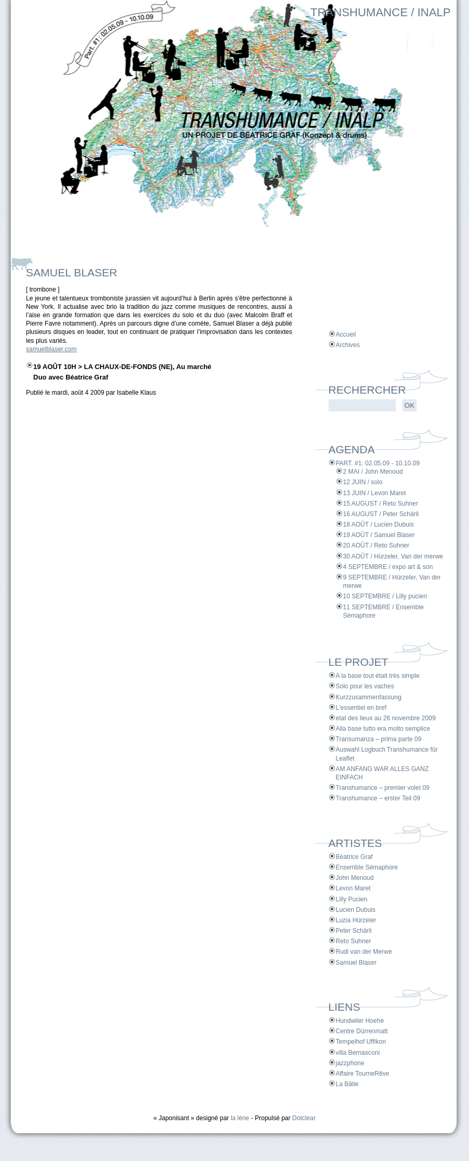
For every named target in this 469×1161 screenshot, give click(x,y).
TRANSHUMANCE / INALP (380, 12)
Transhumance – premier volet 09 (383, 787)
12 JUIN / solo (363, 482)
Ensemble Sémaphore (367, 867)
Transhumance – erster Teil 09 (378, 798)
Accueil (346, 334)
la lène (240, 1118)
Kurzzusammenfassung (368, 697)
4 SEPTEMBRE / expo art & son (388, 567)
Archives (348, 345)
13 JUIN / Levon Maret (374, 493)
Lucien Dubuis (356, 909)
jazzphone (350, 1063)
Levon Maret (353, 888)
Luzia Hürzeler (356, 920)
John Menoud (355, 877)
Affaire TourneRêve (362, 1073)
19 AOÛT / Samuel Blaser (379, 535)
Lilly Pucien (352, 899)
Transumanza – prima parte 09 (379, 739)
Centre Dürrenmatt (362, 1031)
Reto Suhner (353, 941)
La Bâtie (347, 1084)
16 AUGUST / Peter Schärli (381, 514)
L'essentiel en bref (361, 707)
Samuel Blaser (356, 962)
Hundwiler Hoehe (360, 1020)
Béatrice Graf (354, 857)
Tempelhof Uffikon (361, 1041)
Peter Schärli (354, 930)
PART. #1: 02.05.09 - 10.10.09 (378, 463)
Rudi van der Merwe (364, 951)
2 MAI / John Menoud (373, 471)
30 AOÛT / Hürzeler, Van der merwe (393, 556)
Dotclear (304, 1118)
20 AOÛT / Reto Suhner (376, 545)
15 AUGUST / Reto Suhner (380, 503)
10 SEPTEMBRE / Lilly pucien (385, 596)
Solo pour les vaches (365, 686)
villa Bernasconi (358, 1052)
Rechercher (367, 390)
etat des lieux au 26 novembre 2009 (386, 718)
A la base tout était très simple (378, 675)
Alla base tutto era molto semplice (383, 728)
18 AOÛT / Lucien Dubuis (378, 524)
